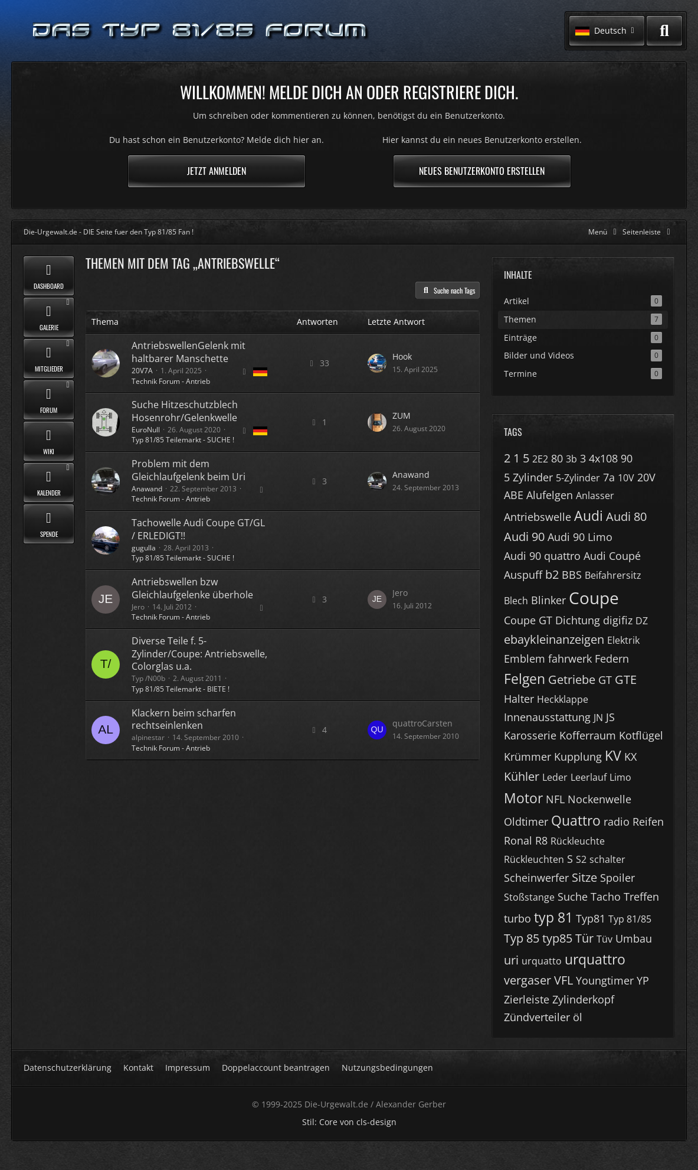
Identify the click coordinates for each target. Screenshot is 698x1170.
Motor (523, 797)
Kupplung (578, 756)
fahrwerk (570, 658)
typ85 (557, 938)
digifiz (618, 620)
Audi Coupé (612, 556)
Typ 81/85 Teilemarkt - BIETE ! (181, 689)
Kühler (521, 776)
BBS (572, 575)
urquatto (542, 960)
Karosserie (530, 735)
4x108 (603, 458)
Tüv (604, 939)
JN (598, 717)
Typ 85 (521, 938)
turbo (517, 918)
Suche (573, 896)
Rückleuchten (534, 859)
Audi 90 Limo (580, 537)
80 (557, 458)
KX (630, 756)
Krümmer (527, 756)
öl (577, 1017)
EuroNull (146, 430)
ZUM (401, 415)
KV (613, 755)
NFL (555, 799)
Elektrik (623, 640)
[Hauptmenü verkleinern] (604, 232)
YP (643, 980)
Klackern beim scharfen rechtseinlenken (184, 719)
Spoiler (617, 878)
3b (571, 458)
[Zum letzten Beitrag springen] (377, 363)
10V (626, 477)
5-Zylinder (578, 477)
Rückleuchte (577, 841)
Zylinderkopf (583, 999)
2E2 (540, 458)
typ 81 (553, 917)
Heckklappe (562, 699)
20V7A (142, 371)
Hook (402, 356)
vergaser (527, 980)
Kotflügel (641, 735)
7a (609, 477)
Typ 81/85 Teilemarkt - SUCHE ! (183, 440)
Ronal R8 (526, 840)
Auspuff (523, 575)
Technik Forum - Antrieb (171, 381)
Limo (620, 777)
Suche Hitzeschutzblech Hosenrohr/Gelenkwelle (185, 411)
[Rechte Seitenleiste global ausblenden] (648, 232)
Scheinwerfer (536, 878)
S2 (581, 859)
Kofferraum (587, 735)
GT (605, 680)
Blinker (548, 600)
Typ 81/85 (629, 918)
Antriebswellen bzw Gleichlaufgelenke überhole (192, 588)
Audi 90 (524, 537)
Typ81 (590, 918)
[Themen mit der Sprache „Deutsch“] (260, 372)
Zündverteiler (537, 1017)
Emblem (524, 658)
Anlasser (595, 495)
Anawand (147, 489)
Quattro (576, 820)
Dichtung (577, 620)
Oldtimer (526, 821)
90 (627, 458)
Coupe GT (528, 620)
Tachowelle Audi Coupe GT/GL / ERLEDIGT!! (198, 529)
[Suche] (664, 30)
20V (646, 477)
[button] (606, 30)
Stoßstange (529, 897)
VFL (563, 980)
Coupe (594, 597)
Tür (584, 938)
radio (617, 821)
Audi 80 (626, 516)
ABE (513, 495)
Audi (588, 515)
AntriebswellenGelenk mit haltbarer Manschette (188, 352)
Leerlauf (589, 777)
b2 (552, 574)
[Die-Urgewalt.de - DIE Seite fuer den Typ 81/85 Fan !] (201, 31)
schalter (607, 859)
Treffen (641, 896)
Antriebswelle (537, 517)
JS (610, 717)
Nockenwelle (599, 799)
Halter (519, 699)
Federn (612, 658)
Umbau (633, 938)
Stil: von (349, 1121)
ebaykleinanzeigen (554, 639)
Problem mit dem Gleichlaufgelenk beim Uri (188, 470)
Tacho (606, 896)
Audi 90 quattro (542, 556)
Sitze (584, 877)
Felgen (524, 678)
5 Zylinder (528, 477)
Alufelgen (549, 495)
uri (511, 960)
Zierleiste (526, 999)
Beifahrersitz (613, 575)
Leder (555, 777)
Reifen (648, 821)
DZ (641, 620)
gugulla (144, 548)
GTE (626, 679)
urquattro (595, 959)
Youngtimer (605, 980)
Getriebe (571, 679)
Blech (516, 600)
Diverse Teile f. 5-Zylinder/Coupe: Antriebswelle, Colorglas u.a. (199, 653)
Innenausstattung (547, 717)
